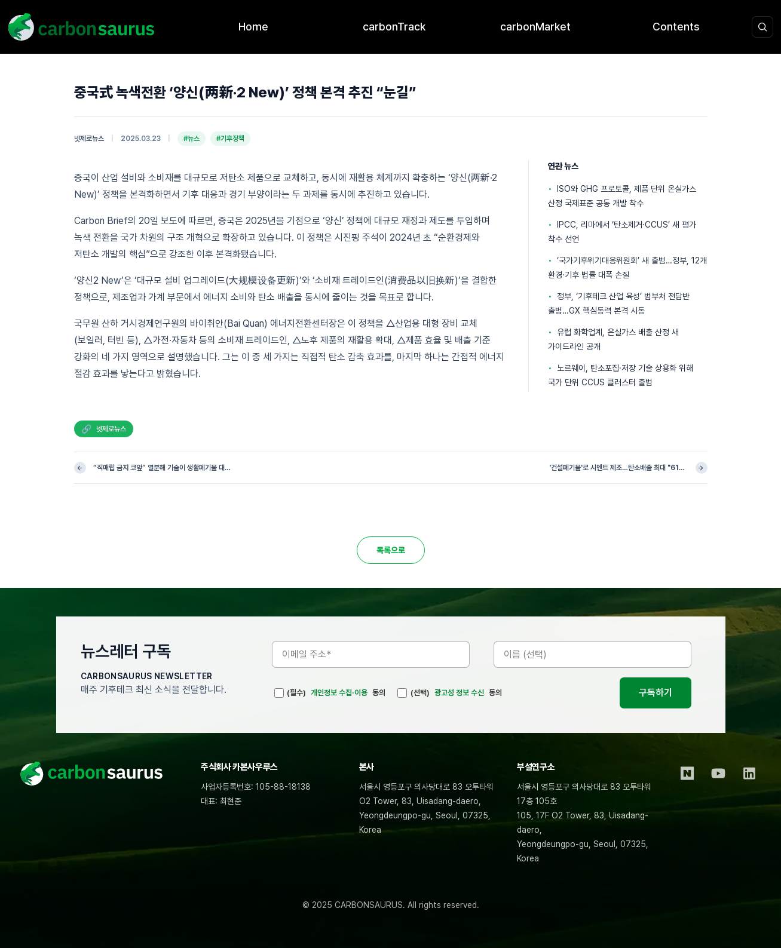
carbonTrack (394, 26)
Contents (676, 26)
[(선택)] (402, 693)
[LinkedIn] (749, 774)
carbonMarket (535, 26)
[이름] (592, 654)
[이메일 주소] (371, 654)
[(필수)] (279, 693)
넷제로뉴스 (89, 138)
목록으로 (390, 550)
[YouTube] (718, 774)
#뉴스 (191, 138)
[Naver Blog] (687, 774)
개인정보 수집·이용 (339, 692)
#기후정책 (230, 138)
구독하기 (655, 692)
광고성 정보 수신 (459, 692)
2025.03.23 (141, 138)
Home (253, 26)
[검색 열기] (762, 27)
